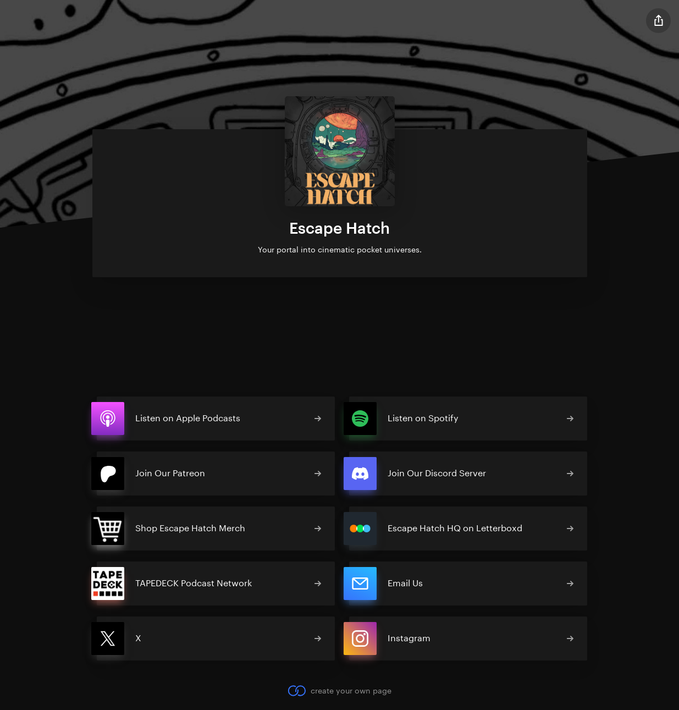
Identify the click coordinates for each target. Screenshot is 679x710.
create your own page (339, 690)
